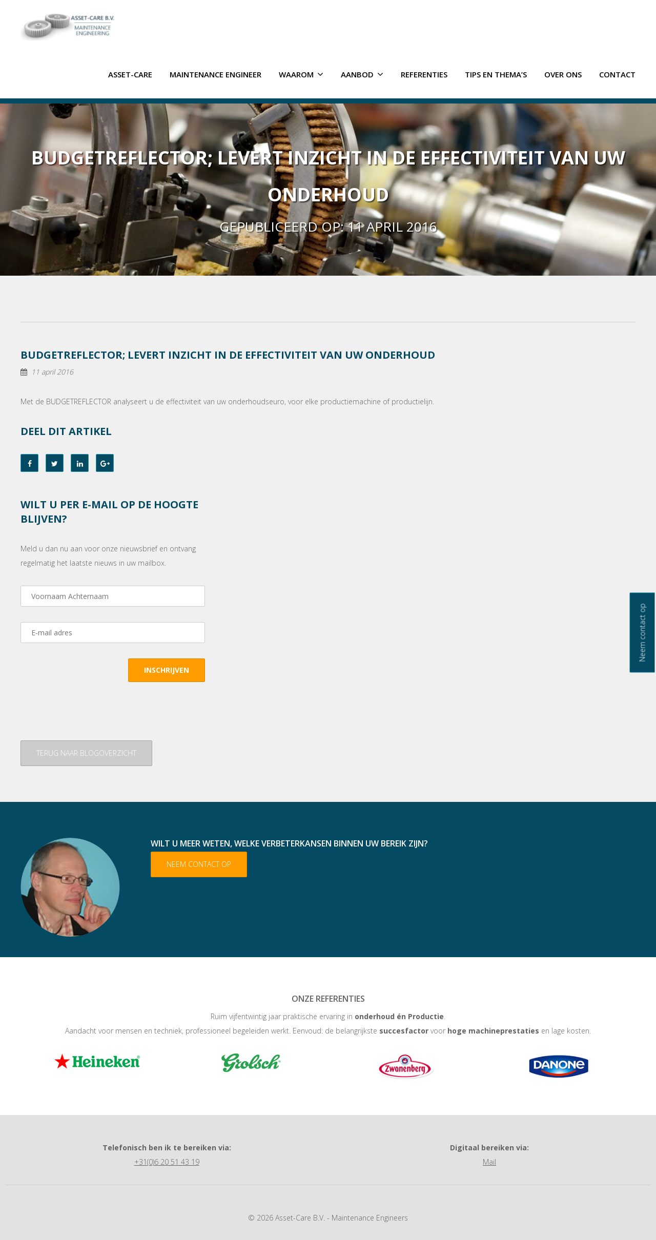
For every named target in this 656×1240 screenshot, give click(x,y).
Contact (617, 74)
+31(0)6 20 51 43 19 (166, 1161)
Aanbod (362, 74)
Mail (489, 1161)
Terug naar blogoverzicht (86, 752)
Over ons (563, 74)
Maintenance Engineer (215, 74)
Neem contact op (199, 864)
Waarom (301, 74)
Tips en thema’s (496, 74)
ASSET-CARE (130, 74)
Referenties (424, 74)
